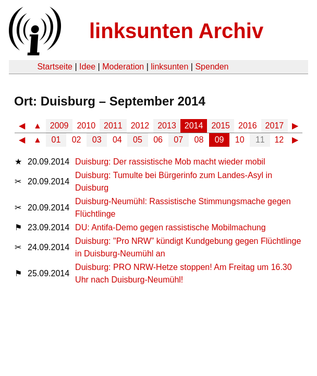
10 (240, 139)
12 (279, 139)
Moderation (123, 66)
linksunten (169, 66)
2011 (113, 125)
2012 (140, 125)
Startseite (54, 66)
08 (199, 139)
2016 (247, 125)
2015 (220, 125)
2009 (59, 125)
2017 (274, 125)
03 (97, 139)
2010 (86, 125)
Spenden (211, 66)
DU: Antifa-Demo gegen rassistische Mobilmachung (170, 227)
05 (137, 139)
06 (158, 139)
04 (117, 139)
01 (56, 139)
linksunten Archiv (176, 30)
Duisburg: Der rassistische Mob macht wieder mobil (170, 161)
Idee (87, 66)
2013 (166, 125)
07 (178, 139)
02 (76, 139)
